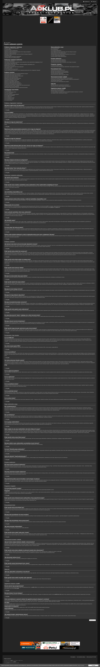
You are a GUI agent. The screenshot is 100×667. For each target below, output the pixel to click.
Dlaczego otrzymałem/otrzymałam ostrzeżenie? (13, 82)
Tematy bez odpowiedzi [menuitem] (86, 4)
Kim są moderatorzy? (54, 49)
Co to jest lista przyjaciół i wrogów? (57, 65)
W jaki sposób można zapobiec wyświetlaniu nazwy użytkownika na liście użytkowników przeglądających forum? (24, 62)
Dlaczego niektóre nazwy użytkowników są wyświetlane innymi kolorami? (63, 54)
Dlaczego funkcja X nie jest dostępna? (57, 90)
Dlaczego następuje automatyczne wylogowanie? (13, 56)
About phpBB (16, 588)
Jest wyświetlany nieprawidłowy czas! (11, 63)
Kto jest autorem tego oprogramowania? (57, 89)
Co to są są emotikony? (8, 93)
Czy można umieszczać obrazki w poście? (12, 94)
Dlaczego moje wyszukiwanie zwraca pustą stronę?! (60, 72)
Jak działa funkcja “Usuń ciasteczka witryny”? (12, 57)
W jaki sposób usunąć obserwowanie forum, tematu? (60, 81)
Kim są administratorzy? (55, 48)
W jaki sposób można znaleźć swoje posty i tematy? (59, 74)
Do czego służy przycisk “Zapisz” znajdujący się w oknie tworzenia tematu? (17, 85)
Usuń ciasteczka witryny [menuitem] (81, 656)
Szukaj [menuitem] (7, 14)
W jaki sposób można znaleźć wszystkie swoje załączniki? (61, 86)
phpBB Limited (34, 587)
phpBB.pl (52, 207)
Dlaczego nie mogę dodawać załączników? (12, 81)
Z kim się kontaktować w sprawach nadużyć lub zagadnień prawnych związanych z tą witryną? (67, 91)
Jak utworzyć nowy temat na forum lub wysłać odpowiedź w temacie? (16, 73)
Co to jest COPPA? (8, 49)
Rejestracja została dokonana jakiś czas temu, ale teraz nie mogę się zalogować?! (18, 54)
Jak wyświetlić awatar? (8, 67)
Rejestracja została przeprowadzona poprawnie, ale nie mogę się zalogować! (18, 51)
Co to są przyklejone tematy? (9, 97)
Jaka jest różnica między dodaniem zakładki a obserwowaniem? (62, 78)
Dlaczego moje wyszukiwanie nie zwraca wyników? (59, 71)
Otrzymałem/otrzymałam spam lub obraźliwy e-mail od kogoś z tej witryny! (63, 62)
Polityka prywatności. (7, 658)
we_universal (7, 662)
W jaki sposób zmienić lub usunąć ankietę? (12, 79)
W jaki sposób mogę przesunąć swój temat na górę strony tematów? (16, 87)
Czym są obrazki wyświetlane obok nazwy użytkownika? (14, 66)
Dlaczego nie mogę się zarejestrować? (11, 50)
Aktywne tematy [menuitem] (94, 4)
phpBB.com (57, 207)
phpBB (11, 660)
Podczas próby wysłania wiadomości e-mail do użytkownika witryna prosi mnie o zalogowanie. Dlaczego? (22, 70)
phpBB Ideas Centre (58, 594)
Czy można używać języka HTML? (10, 92)
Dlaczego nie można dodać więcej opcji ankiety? (13, 78)
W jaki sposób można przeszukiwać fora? (58, 70)
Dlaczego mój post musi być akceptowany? (12, 86)
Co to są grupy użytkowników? (56, 50)
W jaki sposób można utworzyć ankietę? (11, 77)
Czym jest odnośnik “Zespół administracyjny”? (58, 56)
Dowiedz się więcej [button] (81, 665)
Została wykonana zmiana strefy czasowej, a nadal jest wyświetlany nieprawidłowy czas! (20, 64)
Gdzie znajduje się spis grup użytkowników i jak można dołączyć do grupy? (63, 51)
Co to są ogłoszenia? (8, 96)
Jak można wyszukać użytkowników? (57, 73)
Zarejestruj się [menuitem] (86, 1)
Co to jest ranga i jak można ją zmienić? (11, 69)
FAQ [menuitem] (4, 14)
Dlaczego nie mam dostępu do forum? (11, 80)
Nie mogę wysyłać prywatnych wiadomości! (58, 59)
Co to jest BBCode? (8, 90)
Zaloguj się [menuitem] (93, 1)
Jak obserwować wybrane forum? (56, 80)
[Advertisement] (50, 33)
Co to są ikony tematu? (8, 100)
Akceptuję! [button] (93, 665)
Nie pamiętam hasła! (8, 55)
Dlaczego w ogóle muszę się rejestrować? (12, 48)
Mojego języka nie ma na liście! (10, 65)
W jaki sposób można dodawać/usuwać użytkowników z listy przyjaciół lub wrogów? (65, 66)
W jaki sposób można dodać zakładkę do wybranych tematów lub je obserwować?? (65, 79)
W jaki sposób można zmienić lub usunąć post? (13, 74)
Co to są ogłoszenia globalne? (10, 95)
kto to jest (91, 600)
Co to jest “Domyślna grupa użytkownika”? (58, 55)
